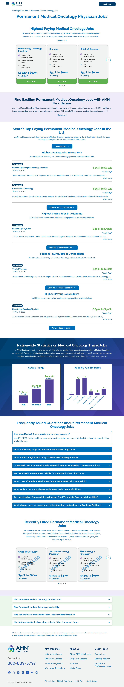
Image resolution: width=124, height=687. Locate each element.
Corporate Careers (78, 659)
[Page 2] (62, 85)
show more (107, 178)
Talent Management (54, 663)
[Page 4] (65, 583)
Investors (74, 663)
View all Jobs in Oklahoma (62, 248)
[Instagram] (37, 672)
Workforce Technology (55, 668)
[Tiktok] (27, 672)
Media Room (75, 668)
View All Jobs (62, 146)
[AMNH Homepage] (16, 3)
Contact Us (100, 654)
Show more (62, 40)
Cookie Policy (79, 681)
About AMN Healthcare (80, 654)
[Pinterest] (23, 672)
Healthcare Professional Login (103, 664)
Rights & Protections (64, 681)
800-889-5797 (21, 663)
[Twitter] (14, 672)
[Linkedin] (18, 672)
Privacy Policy (50, 681)
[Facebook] (9, 672)
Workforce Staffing (53, 659)
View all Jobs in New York (62, 207)
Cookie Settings (92, 681)
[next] (108, 60)
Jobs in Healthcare (53, 654)
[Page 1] (59, 85)
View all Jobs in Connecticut (62, 288)
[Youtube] (32, 672)
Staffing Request (102, 659)
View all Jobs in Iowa (62, 328)
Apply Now (105, 4)
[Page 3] (64, 85)
